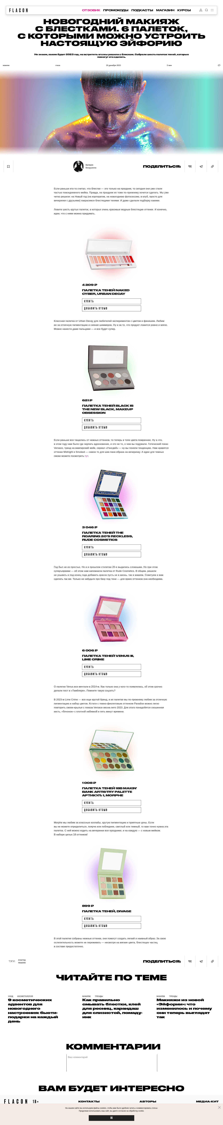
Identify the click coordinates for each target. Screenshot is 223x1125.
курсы (184, 10)
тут (86, 456)
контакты (89, 1101)
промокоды (115, 10)
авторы (148, 1101)
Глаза (57, 65)
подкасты (142, 10)
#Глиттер (22, 960)
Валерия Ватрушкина (91, 166)
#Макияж (22, 963)
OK (111, 1117)
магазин (165, 10)
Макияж (6, 65)
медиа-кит (207, 1101)
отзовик (91, 10)
